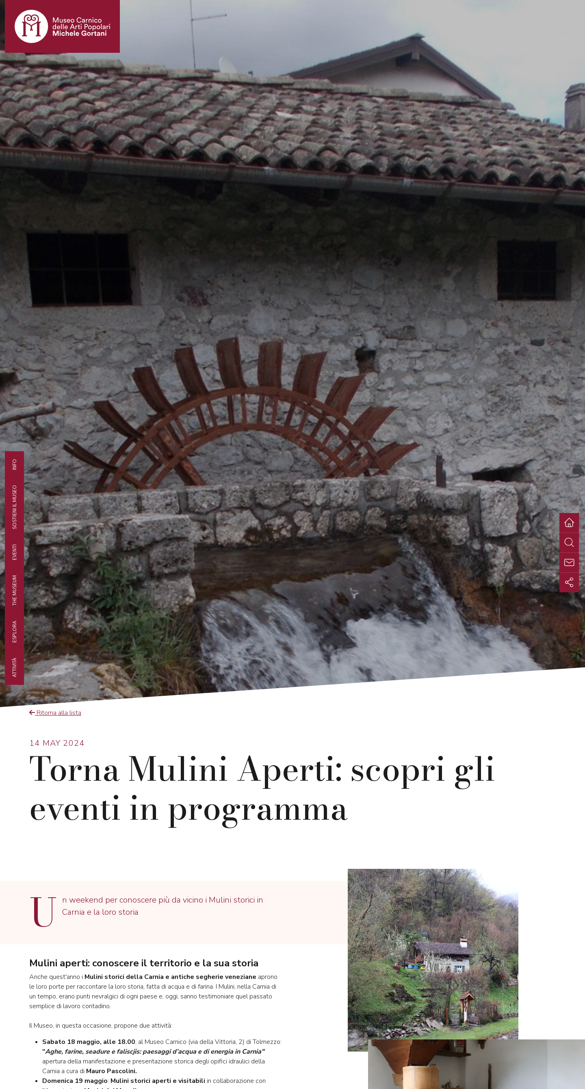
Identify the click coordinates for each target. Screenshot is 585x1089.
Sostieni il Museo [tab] (14, 507)
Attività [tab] (14, 667)
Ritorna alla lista (55, 712)
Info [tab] (14, 464)
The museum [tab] (14, 590)
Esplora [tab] (14, 632)
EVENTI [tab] (14, 552)
